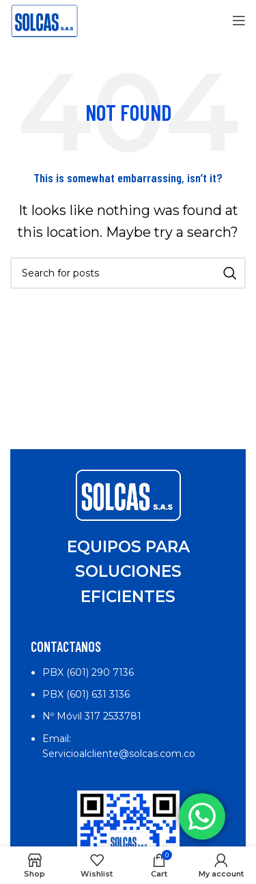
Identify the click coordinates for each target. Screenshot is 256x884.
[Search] (128, 273)
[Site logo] (44, 19)
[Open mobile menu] (239, 20)
